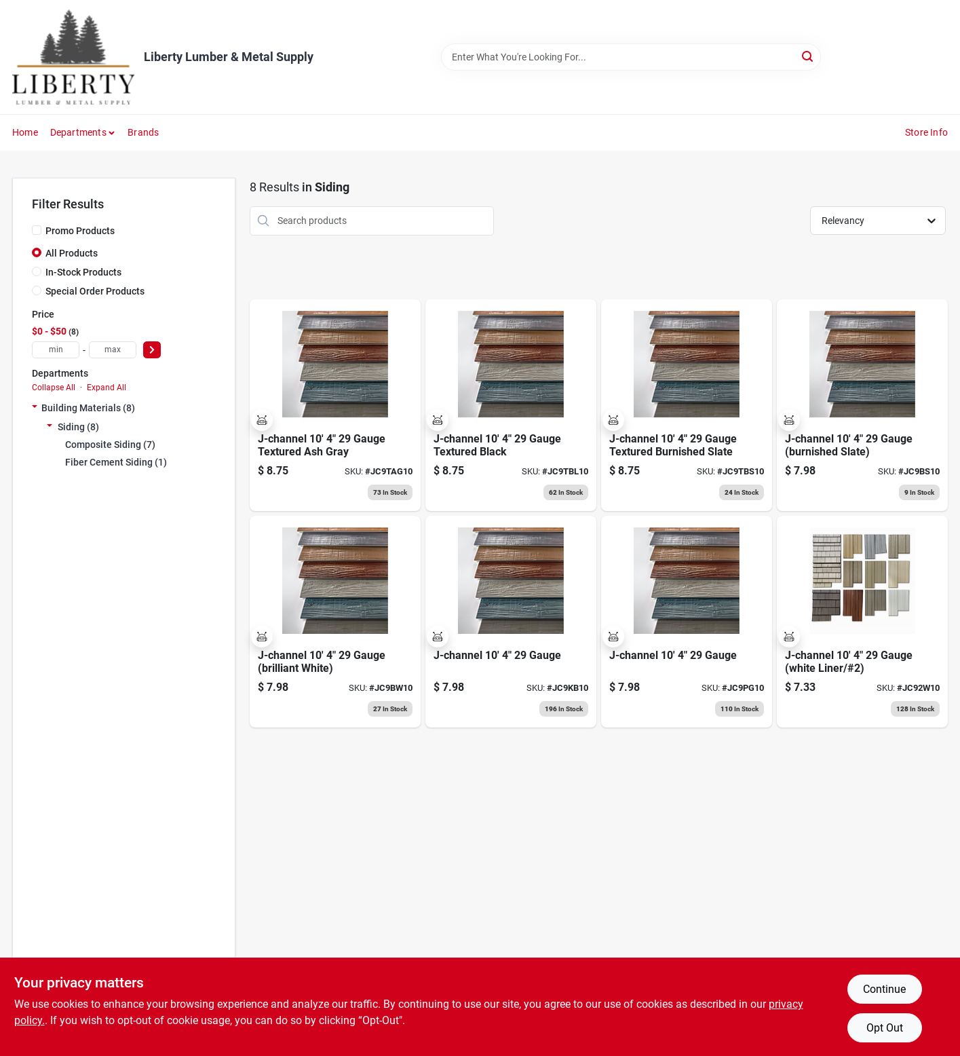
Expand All (106, 387)
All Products (71, 253)
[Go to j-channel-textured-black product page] (510, 405)
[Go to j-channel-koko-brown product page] (510, 622)
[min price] (55, 349)
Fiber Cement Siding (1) (116, 462)
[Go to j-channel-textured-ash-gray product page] (335, 405)
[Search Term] (631, 57)
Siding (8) (78, 426)
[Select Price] (152, 349)
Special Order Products (95, 291)
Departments (78, 132)
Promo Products (80, 230)
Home (25, 132)
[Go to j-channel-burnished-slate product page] (862, 405)
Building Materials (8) (88, 407)
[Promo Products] (36, 230)
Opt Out (884, 1027)
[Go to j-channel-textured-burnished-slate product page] (686, 405)
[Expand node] (34, 408)
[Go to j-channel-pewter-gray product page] (686, 622)
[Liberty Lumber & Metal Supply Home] (73, 57)
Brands (143, 132)
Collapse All (53, 387)
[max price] (112, 349)
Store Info (926, 132)
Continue (884, 989)
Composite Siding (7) (110, 444)
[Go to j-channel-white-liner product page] (862, 622)
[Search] (808, 56)
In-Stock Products (83, 272)
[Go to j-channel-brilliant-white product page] (335, 622)
